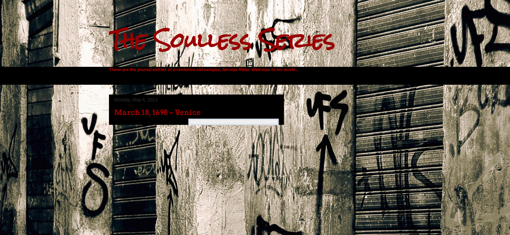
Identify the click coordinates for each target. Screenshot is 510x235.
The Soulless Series (222, 40)
